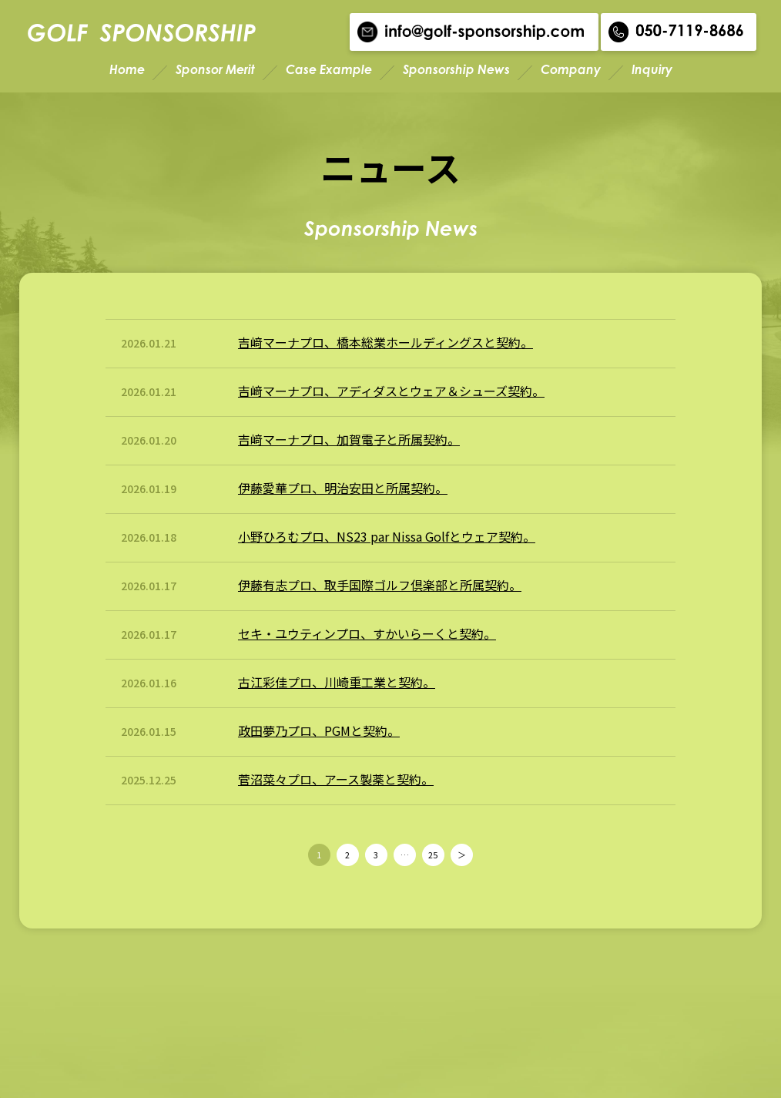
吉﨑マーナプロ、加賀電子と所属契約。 (349, 439)
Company (571, 69)
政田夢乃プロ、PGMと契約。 (319, 730)
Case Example (329, 69)
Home (127, 69)
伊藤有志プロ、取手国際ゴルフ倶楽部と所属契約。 (379, 585)
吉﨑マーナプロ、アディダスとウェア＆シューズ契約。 (391, 390)
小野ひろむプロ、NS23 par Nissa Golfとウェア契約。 (386, 536)
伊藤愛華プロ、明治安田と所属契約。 (342, 487)
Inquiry (652, 69)
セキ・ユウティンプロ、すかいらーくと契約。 (367, 633)
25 (432, 854)
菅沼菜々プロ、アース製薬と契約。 (336, 779)
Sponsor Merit (215, 69)
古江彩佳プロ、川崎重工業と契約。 (336, 682)
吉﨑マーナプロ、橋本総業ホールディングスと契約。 (385, 342)
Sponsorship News (456, 69)
